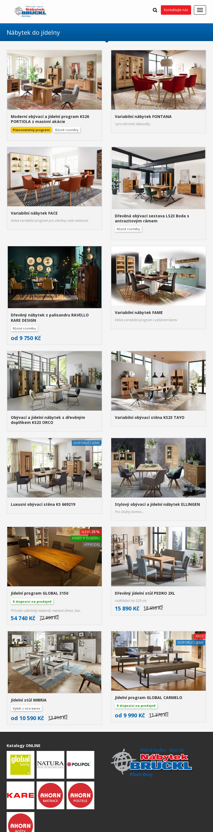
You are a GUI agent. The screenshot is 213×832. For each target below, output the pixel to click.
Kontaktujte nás (176, 9)
